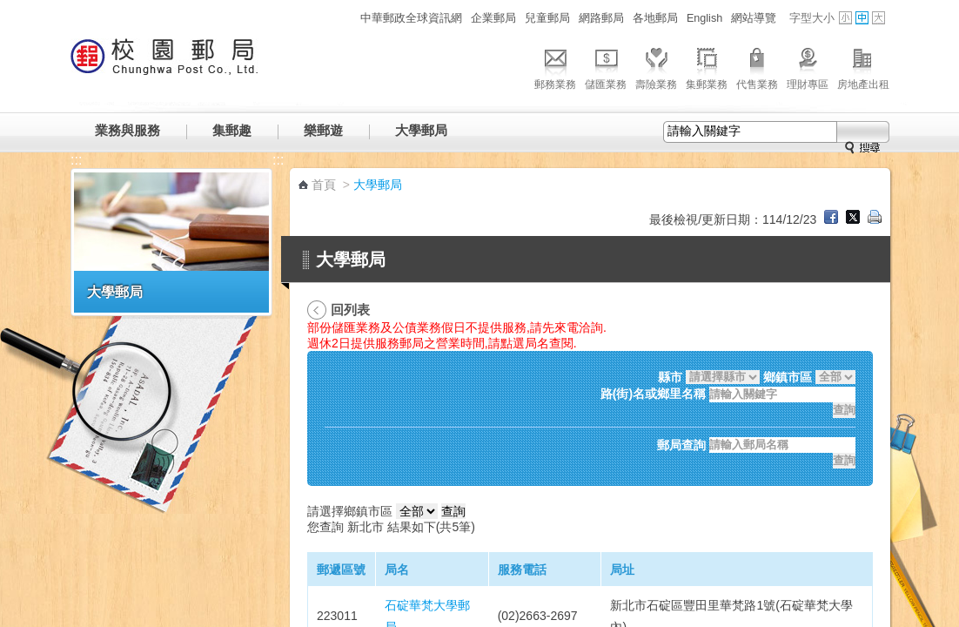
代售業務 (757, 66)
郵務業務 (555, 66)
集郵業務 (707, 66)
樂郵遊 (323, 130)
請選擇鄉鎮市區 (349, 511)
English (704, 18)
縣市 (670, 377)
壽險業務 (656, 66)
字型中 (861, 17)
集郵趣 (231, 130)
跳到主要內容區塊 (9, 9)
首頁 (324, 185)
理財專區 (807, 66)
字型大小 (812, 18)
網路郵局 (601, 18)
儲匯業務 (606, 66)
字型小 (845, 17)
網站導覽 (753, 18)
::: (346, 17)
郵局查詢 (681, 445)
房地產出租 (863, 66)
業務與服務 (127, 130)
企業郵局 (493, 18)
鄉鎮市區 (787, 377)
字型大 (878, 17)
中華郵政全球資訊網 (411, 18)
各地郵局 (655, 18)
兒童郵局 (547, 18)
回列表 (350, 309)
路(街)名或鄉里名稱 (653, 394)
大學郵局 (421, 130)
